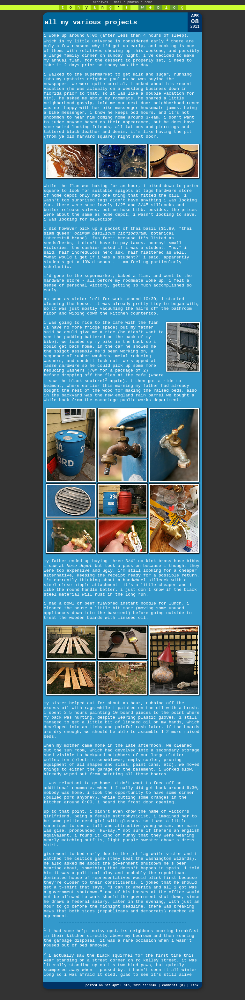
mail (118, 2)
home (148, 2)
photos (133, 2)
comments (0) (173, 985)
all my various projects (91, 22)
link (194, 985)
